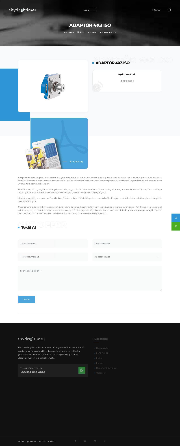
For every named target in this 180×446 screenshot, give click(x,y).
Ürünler (81, 32)
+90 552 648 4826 (32, 372)
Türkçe (157, 10)
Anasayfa (69, 32)
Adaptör (92, 32)
